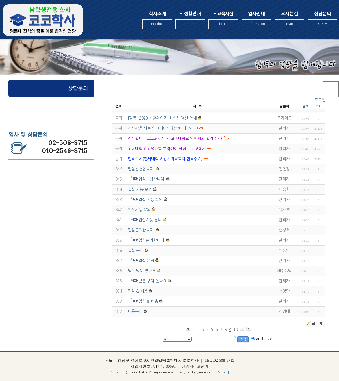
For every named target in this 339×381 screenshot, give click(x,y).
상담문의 (322, 20)
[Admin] (222, 372)
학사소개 (157, 20)
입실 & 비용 (137, 291)
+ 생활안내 (190, 20)
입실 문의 (136, 250)
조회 (318, 106)
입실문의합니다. (141, 230)
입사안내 (256, 20)
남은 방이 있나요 (142, 271)
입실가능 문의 (139, 210)
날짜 (306, 106)
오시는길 (289, 20)
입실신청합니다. (141, 169)
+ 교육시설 (223, 20)
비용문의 (135, 311)
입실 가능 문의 (140, 189)
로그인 (319, 100)
